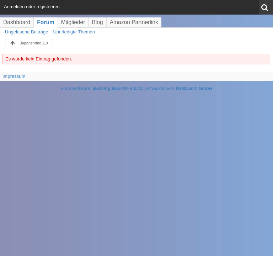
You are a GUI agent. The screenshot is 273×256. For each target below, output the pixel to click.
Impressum (13, 76)
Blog (97, 22)
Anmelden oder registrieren (32, 6)
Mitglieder (73, 22)
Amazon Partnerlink (134, 22)
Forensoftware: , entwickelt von (136, 88)
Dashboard (16, 22)
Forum (45, 22)
